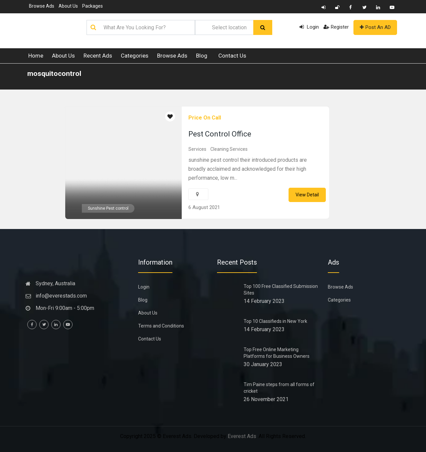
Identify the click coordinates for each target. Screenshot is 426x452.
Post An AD (375, 27)
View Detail (307, 194)
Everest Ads (242, 436)
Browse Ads (41, 6)
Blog (201, 55)
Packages (92, 6)
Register (336, 27)
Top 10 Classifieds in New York (275, 321)
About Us (68, 6)
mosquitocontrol (54, 74)
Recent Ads (98, 55)
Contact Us (232, 55)
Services (197, 149)
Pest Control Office (219, 134)
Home (35, 55)
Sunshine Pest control (108, 208)
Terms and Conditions (161, 326)
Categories (134, 55)
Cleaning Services (229, 149)
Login (309, 27)
